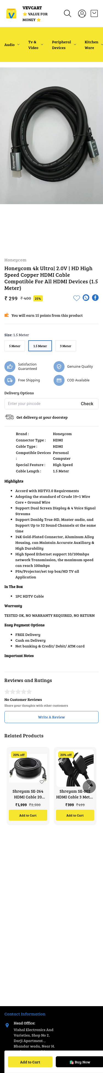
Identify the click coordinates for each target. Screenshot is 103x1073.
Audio (9, 44)
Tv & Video (33, 44)
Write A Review (51, 717)
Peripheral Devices (61, 44)
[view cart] (94, 13)
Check (87, 403)
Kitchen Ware (92, 44)
